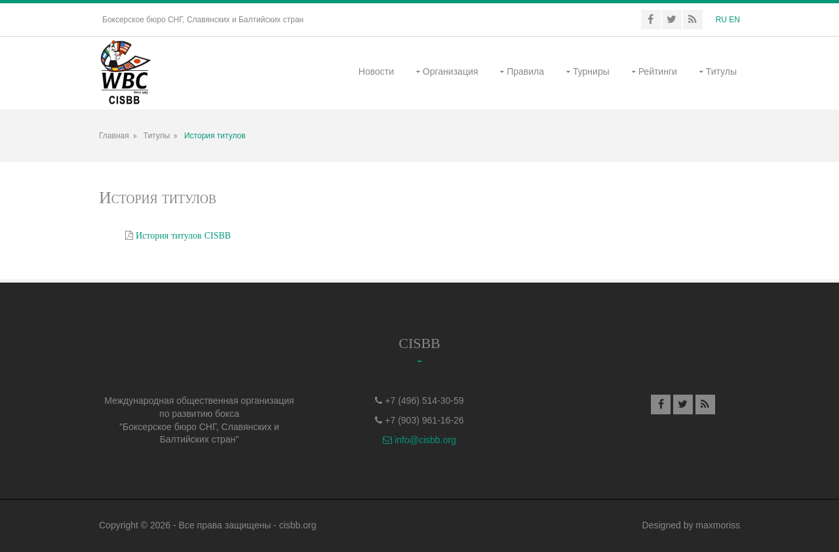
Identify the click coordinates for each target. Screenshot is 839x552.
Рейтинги (657, 71)
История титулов (215, 135)
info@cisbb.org (419, 440)
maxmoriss (717, 525)
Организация (450, 71)
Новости (376, 71)
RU (721, 19)
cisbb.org (298, 525)
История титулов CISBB (183, 235)
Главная (114, 135)
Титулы (721, 71)
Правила (525, 71)
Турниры (591, 71)
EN (734, 19)
